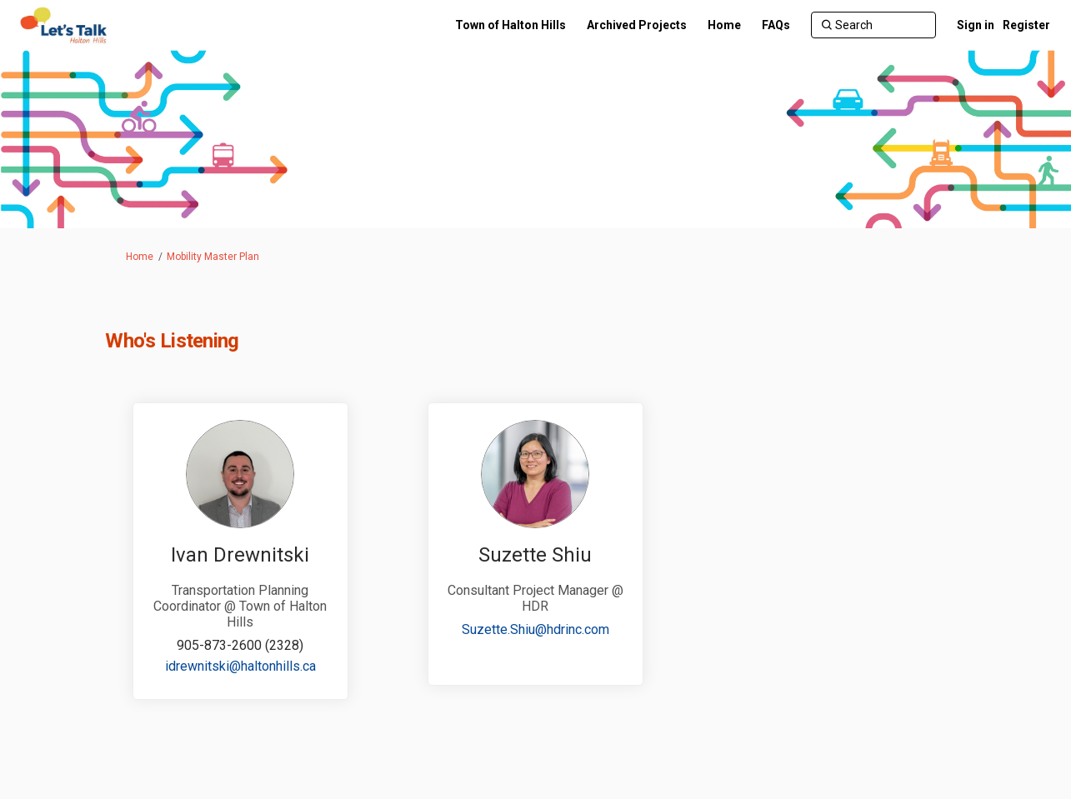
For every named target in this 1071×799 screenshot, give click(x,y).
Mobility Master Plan (213, 256)
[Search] (873, 25)
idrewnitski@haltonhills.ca (240, 666)
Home (139, 256)
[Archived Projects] (637, 24)
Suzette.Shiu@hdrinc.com (535, 629)
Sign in (975, 25)
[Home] (724, 24)
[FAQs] (776, 24)
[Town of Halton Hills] (510, 24)
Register (1026, 25)
